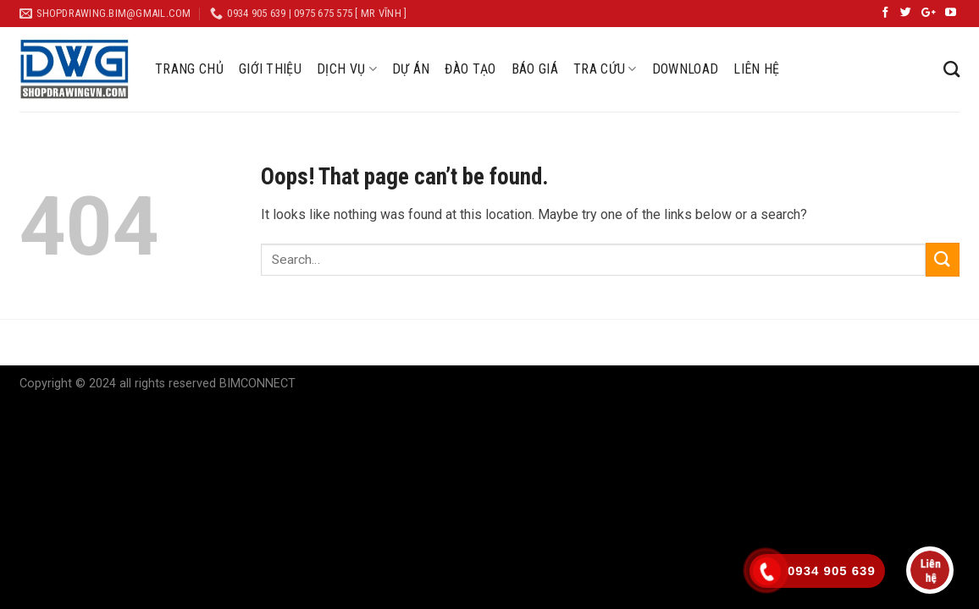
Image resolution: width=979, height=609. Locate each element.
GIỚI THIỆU (270, 69)
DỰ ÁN (411, 69)
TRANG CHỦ (189, 69)
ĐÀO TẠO (470, 69)
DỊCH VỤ (347, 69)
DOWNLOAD (685, 69)
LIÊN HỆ (756, 69)
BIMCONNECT (257, 383)
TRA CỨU (605, 69)
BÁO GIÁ (535, 69)
